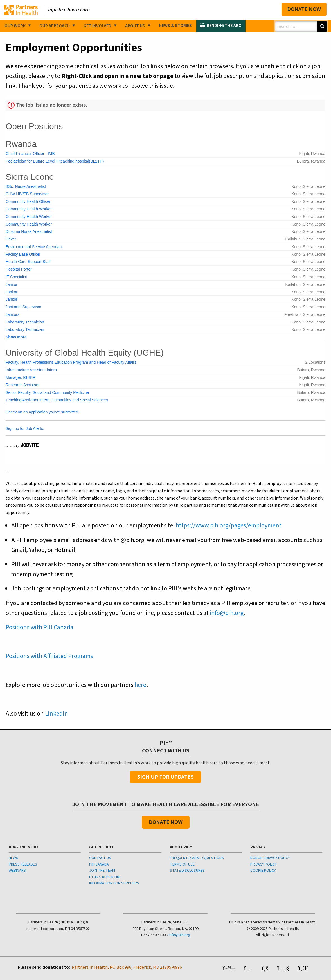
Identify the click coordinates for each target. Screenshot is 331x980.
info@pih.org (227, 612)
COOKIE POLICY (263, 870)
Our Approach (54, 26)
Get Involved (97, 26)
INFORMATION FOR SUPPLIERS (114, 883)
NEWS (13, 858)
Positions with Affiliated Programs (49, 655)
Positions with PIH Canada (39, 627)
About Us (135, 26)
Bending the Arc (224, 26)
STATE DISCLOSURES (187, 870)
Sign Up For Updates (165, 777)
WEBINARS (17, 870)
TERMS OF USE (182, 864)
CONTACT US (100, 858)
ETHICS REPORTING (105, 877)
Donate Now (304, 9)
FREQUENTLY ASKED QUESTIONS (197, 858)
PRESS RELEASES (23, 864)
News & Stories (175, 26)
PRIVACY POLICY (263, 864)
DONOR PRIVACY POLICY (270, 858)
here (140, 684)
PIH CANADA (99, 864)
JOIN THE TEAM (102, 870)
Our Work (15, 26)
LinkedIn (56, 713)
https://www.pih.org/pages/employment (229, 525)
